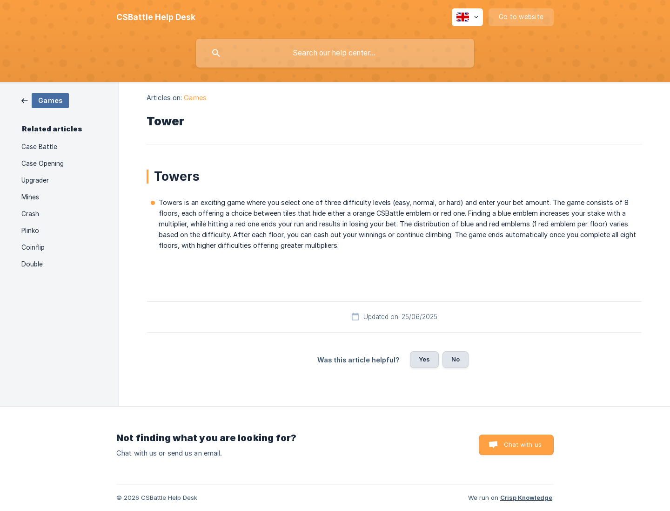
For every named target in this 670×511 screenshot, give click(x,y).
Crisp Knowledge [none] (526, 497)
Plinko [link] (30, 230)
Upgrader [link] (35, 180)
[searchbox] (335, 53)
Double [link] (32, 264)
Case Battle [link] (39, 146)
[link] (45, 99)
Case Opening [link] (42, 163)
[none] (155, 17)
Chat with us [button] (523, 444)
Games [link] (195, 98)
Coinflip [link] (33, 247)
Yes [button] (424, 359)
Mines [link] (30, 197)
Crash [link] (30, 214)
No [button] (455, 359)
